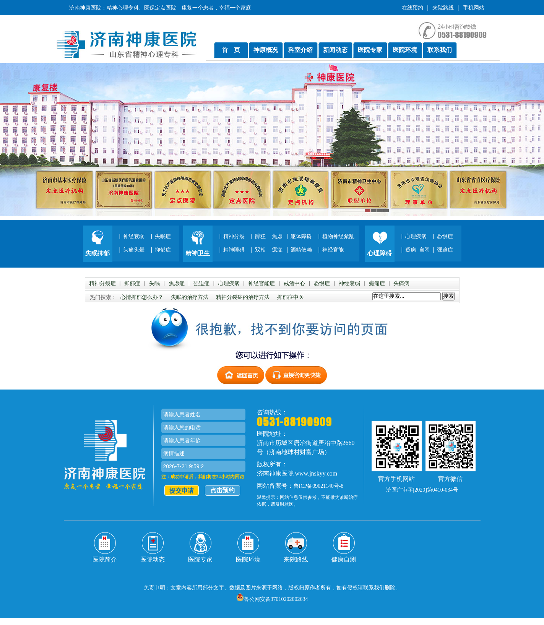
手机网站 (473, 8)
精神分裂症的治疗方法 (243, 297)
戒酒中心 (294, 283)
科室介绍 (300, 50)
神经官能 (333, 250)
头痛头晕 (134, 250)
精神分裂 (234, 236)
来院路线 (443, 8)
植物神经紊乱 (338, 236)
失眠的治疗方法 (189, 297)
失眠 (154, 283)
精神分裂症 (102, 283)
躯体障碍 (301, 236)
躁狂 (260, 236)
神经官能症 (261, 283)
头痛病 (401, 283)
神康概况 (265, 50)
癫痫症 (377, 283)
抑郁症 (163, 250)
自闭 (424, 250)
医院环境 (405, 50)
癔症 (277, 250)
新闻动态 (335, 50)
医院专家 (370, 50)
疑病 (410, 250)
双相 (260, 250)
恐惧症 (445, 236)
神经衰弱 (134, 236)
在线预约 (412, 8)
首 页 (231, 50)
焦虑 (277, 236)
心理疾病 (416, 236)
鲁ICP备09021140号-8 (319, 486)
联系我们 (439, 50)
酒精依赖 (301, 250)
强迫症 (445, 250)
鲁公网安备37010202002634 (272, 599)
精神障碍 (234, 250)
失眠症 (163, 236)
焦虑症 (177, 283)
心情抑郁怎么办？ (141, 297)
